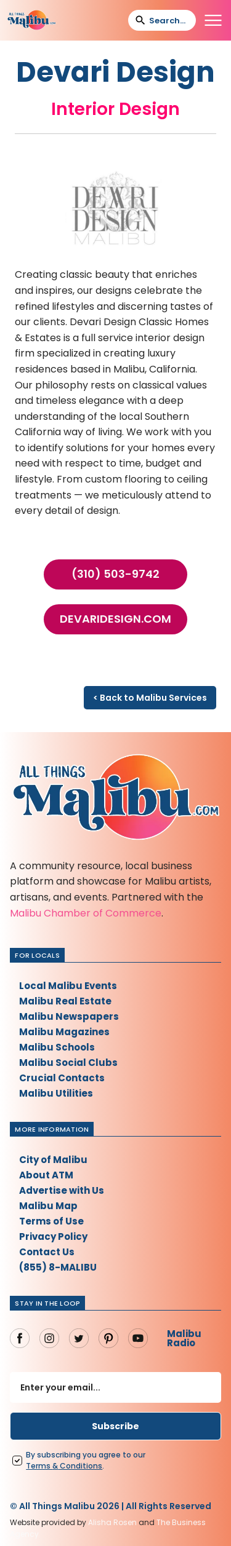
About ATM (46, 1175)
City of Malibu (53, 1159)
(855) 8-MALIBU (58, 1267)
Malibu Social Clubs (68, 1062)
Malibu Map (48, 1205)
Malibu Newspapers (69, 1016)
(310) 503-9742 (115, 574)
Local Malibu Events (68, 985)
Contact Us (47, 1251)
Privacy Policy (53, 1236)
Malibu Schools (57, 1047)
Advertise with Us (61, 1190)
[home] (31, 20)
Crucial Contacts (62, 1077)
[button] (213, 20)
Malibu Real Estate (65, 1001)
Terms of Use (51, 1221)
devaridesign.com (115, 619)
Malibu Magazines (64, 1031)
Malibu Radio (184, 1338)
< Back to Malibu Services (150, 698)
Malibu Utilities (56, 1093)
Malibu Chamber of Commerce (85, 913)
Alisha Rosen (112, 1522)
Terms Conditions (64, 1466)
